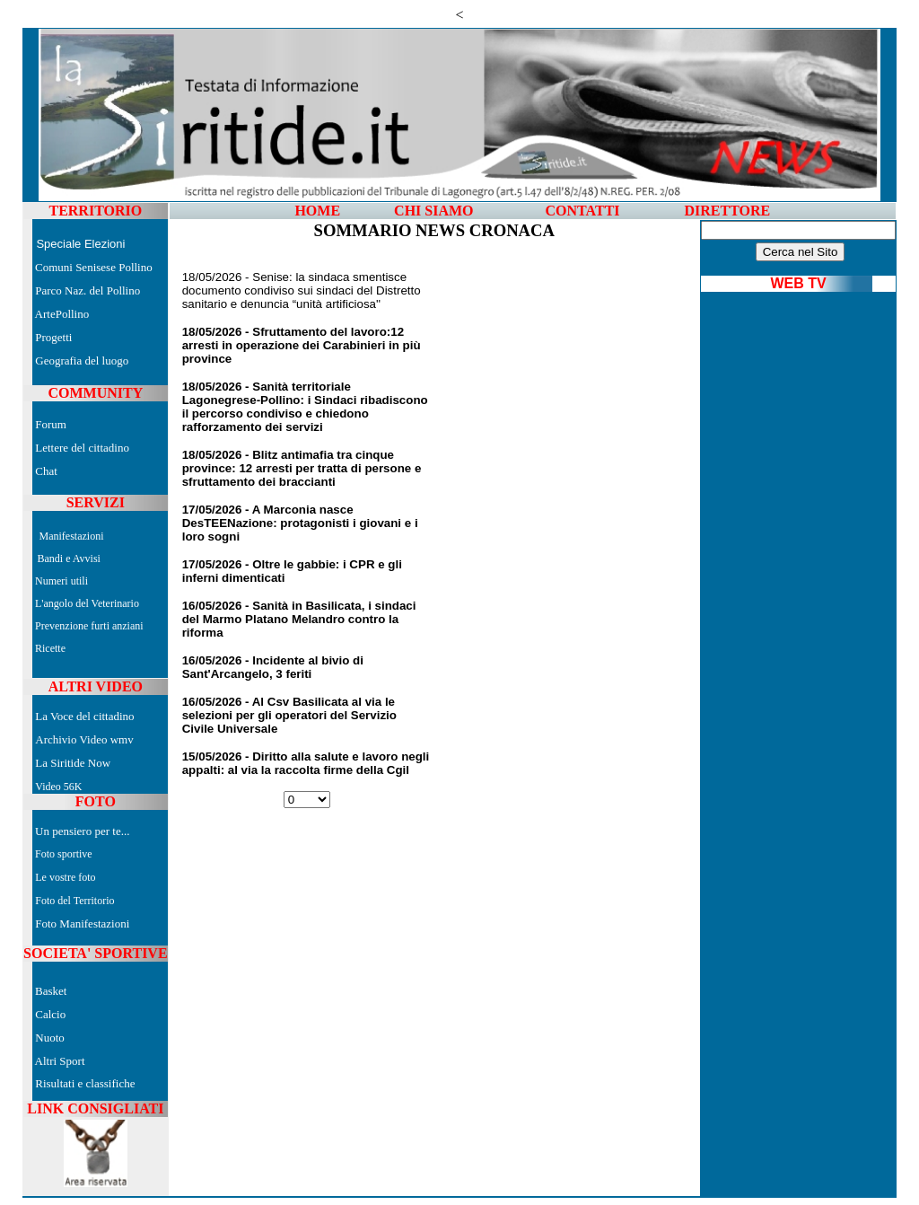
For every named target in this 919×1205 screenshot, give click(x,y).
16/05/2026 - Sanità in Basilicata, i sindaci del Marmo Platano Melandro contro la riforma (299, 619)
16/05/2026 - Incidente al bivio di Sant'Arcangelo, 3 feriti (272, 667)
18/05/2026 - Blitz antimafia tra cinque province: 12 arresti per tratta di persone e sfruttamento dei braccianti (302, 468)
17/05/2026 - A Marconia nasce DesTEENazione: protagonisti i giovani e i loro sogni (300, 523)
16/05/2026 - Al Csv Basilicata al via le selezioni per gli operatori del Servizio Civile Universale (289, 715)
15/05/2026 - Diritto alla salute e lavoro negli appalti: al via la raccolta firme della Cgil (306, 763)
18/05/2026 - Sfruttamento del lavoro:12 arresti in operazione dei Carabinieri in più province (301, 345)
